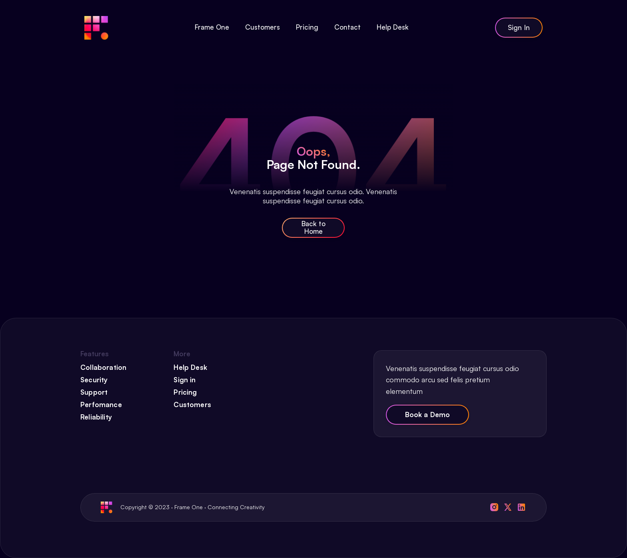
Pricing (185, 392)
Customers (192, 405)
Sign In (519, 27)
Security (94, 380)
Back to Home (313, 227)
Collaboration (103, 367)
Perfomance (101, 405)
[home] (96, 28)
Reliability (96, 417)
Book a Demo (427, 414)
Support (94, 392)
